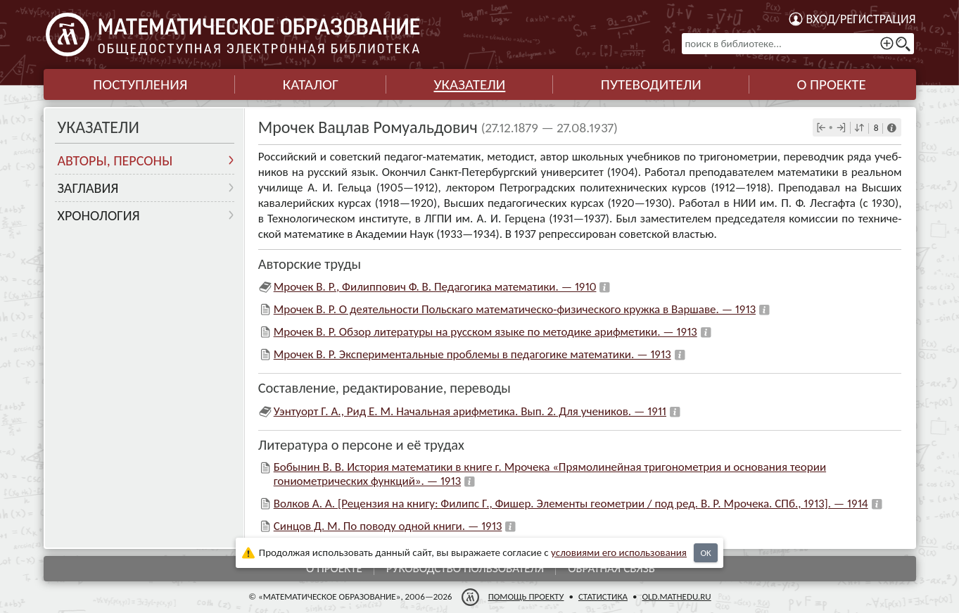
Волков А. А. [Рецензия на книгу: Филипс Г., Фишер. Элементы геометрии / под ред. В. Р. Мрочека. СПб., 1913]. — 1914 (571, 503)
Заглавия (88, 187)
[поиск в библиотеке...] (798, 43)
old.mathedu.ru (676, 596)
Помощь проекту (526, 596)
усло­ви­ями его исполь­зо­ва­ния (619, 552)
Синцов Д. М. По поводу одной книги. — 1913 (388, 526)
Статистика (602, 596)
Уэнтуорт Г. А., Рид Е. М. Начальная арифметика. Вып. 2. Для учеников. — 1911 (470, 411)
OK (705, 553)
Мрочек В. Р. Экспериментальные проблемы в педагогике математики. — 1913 (472, 354)
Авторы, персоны (115, 160)
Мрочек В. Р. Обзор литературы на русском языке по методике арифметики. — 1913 (485, 331)
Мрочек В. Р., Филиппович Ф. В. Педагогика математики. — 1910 (435, 286)
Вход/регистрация (861, 19)
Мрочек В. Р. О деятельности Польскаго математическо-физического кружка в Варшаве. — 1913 (515, 309)
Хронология (99, 215)
